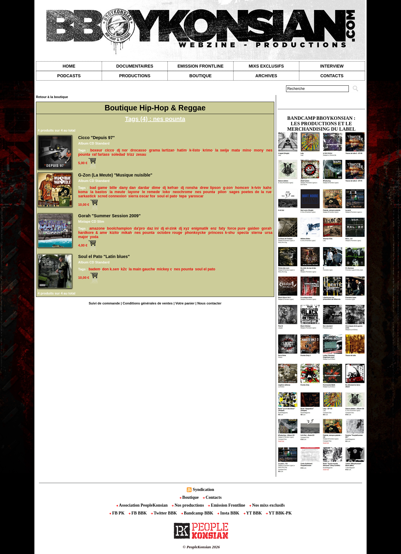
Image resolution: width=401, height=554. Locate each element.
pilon (222, 192)
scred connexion (112, 196)
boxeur (96, 150)
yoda (94, 237)
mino (247, 150)
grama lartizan (161, 150)
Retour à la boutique (52, 97)
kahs (267, 188)
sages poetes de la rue (250, 192)
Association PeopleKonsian (142, 505)
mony (258, 150)
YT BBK (253, 513)
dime (156, 188)
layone (133, 192)
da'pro (139, 228)
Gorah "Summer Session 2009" (109, 215)
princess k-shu (221, 233)
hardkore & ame (92, 233)
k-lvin (256, 188)
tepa (183, 196)
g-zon (228, 188)
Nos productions (188, 505)
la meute (117, 192)
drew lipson (210, 188)
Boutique (200, 75)
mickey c (164, 269)
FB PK (117, 513)
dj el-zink (169, 228)
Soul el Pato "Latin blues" (104, 256)
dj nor (122, 150)
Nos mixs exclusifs (267, 505)
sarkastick (87, 196)
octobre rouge (169, 233)
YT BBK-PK (278, 513)
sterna (256, 233)
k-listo (194, 150)
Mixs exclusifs (266, 66)
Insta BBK (228, 513)
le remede (151, 192)
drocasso (138, 150)
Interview (332, 66)
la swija (222, 150)
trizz (130, 154)
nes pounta (205, 192)
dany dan (127, 188)
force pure (237, 228)
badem (94, 269)
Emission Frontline (200, 66)
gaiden (253, 228)
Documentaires (134, 66)
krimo (208, 150)
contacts (332, 75)
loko (166, 192)
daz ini (152, 228)
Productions (134, 75)
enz (214, 228)
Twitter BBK (164, 513)
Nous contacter (209, 303)
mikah (127, 233)
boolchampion (119, 228)
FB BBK (138, 513)
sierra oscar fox (141, 196)
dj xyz (184, 228)
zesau (141, 154)
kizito (114, 233)
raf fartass (101, 154)
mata (235, 150)
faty (222, 228)
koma (83, 192)
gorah (267, 228)
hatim (182, 150)
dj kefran (170, 188)
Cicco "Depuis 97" (96, 137)
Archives (266, 75)
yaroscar (195, 196)
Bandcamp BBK (198, 513)
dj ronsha (189, 188)
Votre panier (184, 303)
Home (69, 66)
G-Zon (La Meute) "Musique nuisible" (115, 175)
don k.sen (110, 269)
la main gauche (142, 269)
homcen (242, 188)
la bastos (98, 192)
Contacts (212, 497)
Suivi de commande (104, 303)
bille (113, 188)
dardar (143, 188)
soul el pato (167, 196)
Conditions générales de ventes (148, 303)
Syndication (203, 489)
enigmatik (199, 228)
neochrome (182, 192)
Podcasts (69, 75)
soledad (118, 154)
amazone (97, 228)
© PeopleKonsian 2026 (201, 547)
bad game (98, 188)
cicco (109, 150)
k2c (124, 269)
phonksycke (195, 233)
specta (243, 233)
